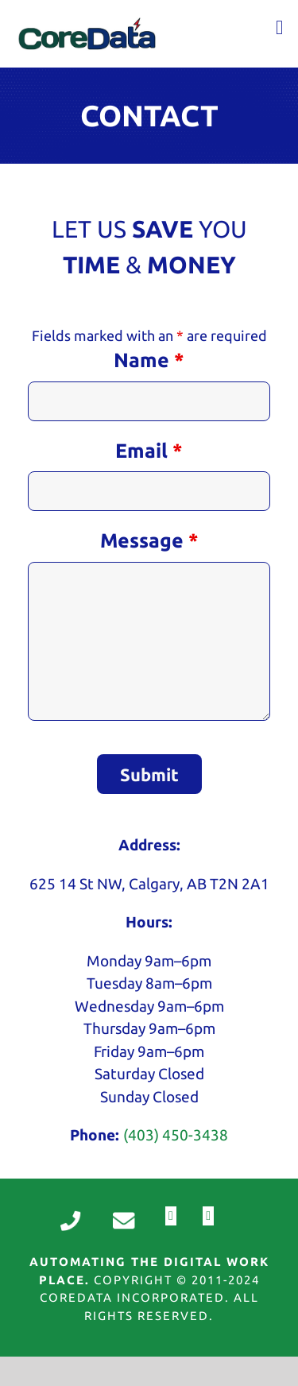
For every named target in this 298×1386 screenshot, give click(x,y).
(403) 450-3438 (175, 1135)
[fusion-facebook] (170, 1215)
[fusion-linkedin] (208, 1215)
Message (149, 540)
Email (149, 450)
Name (149, 360)
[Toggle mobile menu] (279, 27)
